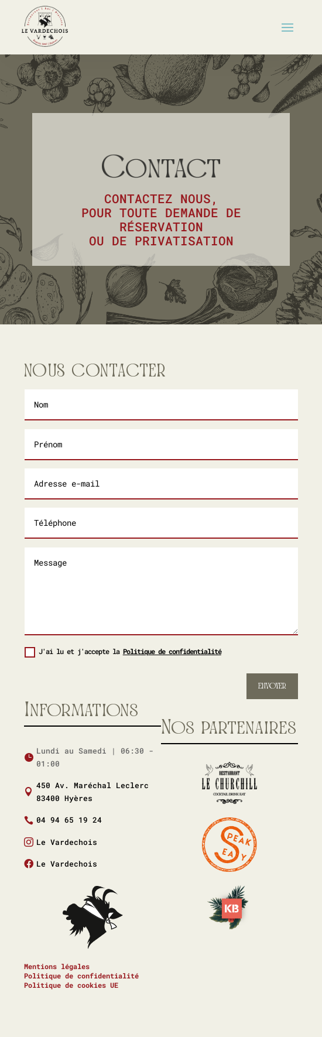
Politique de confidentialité (172, 651)
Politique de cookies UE (71, 985)
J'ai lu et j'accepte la (123, 652)
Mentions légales (57, 966)
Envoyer (272, 686)
